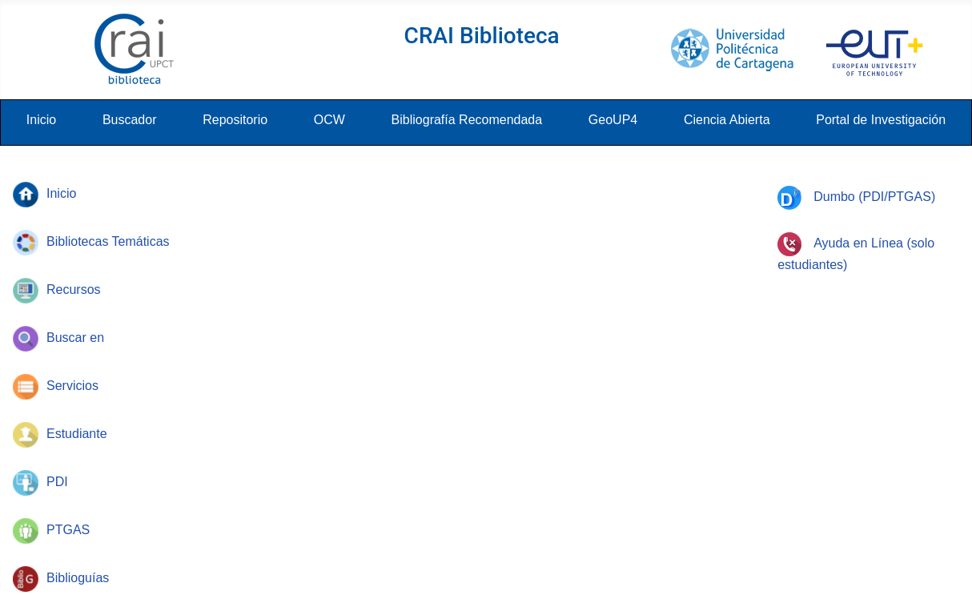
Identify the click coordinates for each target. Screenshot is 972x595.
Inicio (41, 120)
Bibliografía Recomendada (467, 120)
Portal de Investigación (881, 120)
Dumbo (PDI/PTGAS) (856, 196)
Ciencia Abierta (727, 120)
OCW (329, 120)
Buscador (129, 120)
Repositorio (235, 120)
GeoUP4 (612, 120)
